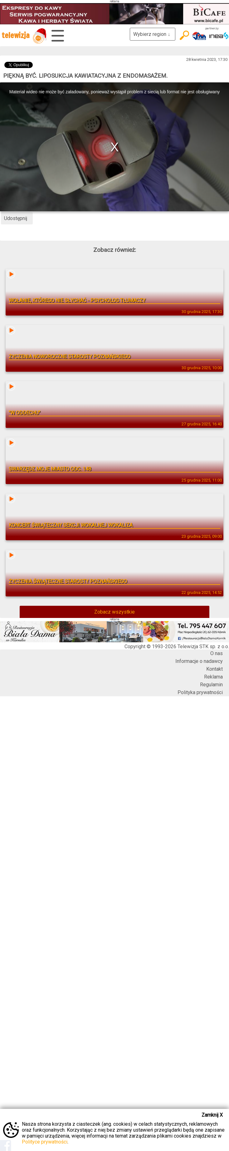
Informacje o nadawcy (199, 661)
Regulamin (211, 685)
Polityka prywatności (200, 692)
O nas (216, 653)
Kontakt (214, 669)
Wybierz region (152, 34)
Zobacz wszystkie (114, 612)
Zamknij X (212, 1115)
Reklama (213, 677)
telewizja (24, 36)
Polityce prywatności (44, 1142)
